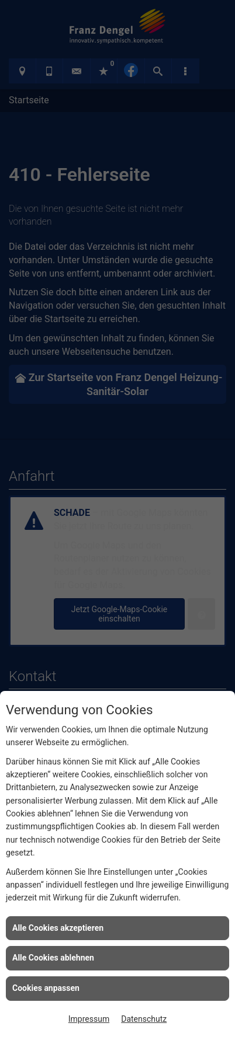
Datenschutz (144, 1019)
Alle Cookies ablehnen (53, 957)
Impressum (88, 1019)
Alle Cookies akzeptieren (57, 928)
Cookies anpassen (46, 988)
